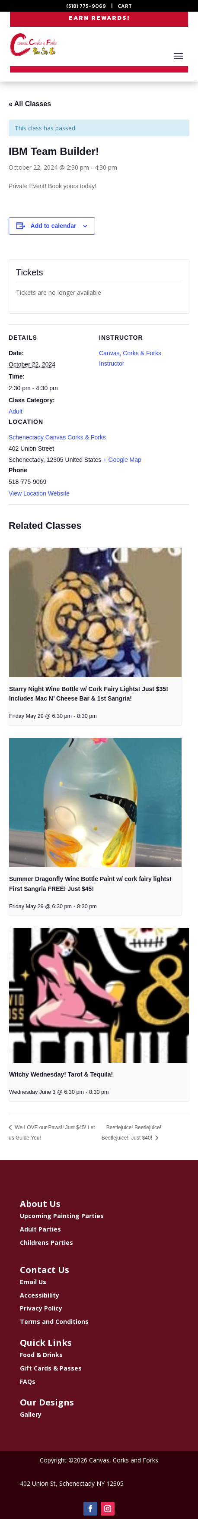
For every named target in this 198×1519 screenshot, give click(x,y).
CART (125, 6)
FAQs (27, 1381)
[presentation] (95, 612)
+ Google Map (122, 459)
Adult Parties (40, 1229)
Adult (15, 411)
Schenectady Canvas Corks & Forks (57, 437)
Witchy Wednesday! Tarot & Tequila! (61, 1074)
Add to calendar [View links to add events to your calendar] (54, 225)
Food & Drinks (41, 1355)
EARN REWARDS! (99, 17)
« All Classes (30, 103)
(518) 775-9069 (86, 6)
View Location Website (39, 493)
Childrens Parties (46, 1242)
